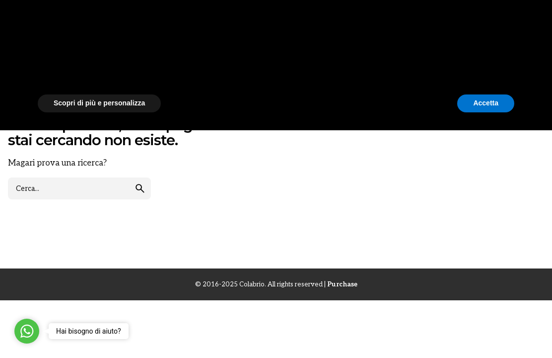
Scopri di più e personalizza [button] (99, 331)
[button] (509, 252)
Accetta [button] (485, 331)
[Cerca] (529, 21)
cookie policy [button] (313, 278)
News (18, 64)
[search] (140, 194)
